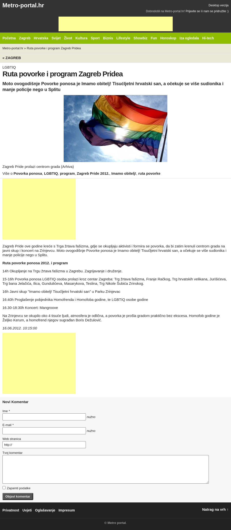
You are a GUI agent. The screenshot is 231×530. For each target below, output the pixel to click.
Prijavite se (193, 11)
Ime (6, 411)
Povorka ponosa (28, 173)
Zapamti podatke (16, 488)
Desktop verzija (219, 5)
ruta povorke (149, 173)
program (67, 173)
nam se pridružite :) (216, 11)
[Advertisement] (116, 24)
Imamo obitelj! (123, 173)
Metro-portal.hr (23, 5)
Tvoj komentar (12, 453)
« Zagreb (11, 58)
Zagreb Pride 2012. (93, 173)
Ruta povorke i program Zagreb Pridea (54, 48)
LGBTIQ (51, 173)
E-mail (8, 425)
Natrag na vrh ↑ (215, 509)
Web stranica (11, 439)
